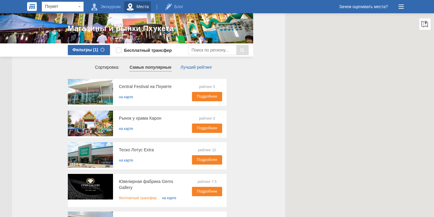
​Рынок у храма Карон (104, 118)
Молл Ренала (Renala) (105, 213)
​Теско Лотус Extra (100, 149)
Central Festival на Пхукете (109, 86)
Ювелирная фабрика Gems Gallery (117, 181)
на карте (90, 97)
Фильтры (53, 50)
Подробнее (193, 96)
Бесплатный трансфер (108, 50)
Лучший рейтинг (160, 67)
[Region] (63, 7)
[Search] (182, 50)
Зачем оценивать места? (363, 6)
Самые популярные (114, 67)
